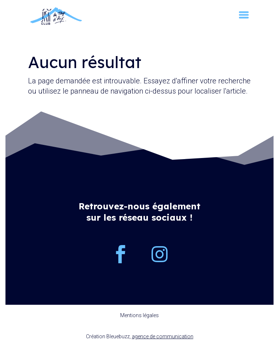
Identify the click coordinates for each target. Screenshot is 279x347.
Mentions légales (139, 315)
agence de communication (162, 336)
